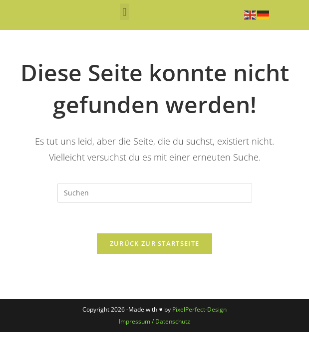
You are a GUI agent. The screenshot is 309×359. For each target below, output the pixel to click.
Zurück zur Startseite (154, 243)
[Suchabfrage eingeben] (154, 193)
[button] (124, 8)
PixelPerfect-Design (199, 309)
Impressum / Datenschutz (154, 321)
